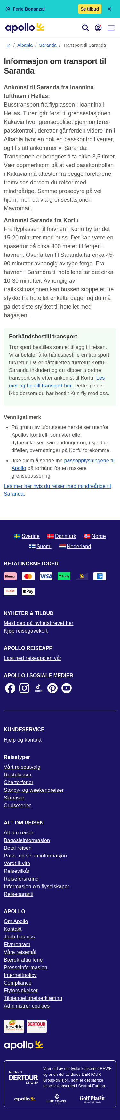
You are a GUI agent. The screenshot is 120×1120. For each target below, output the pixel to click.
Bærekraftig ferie (23, 959)
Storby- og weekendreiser (34, 790)
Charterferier (18, 782)
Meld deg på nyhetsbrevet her (38, 623)
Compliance (17, 983)
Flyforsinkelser (21, 990)
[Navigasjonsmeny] (111, 27)
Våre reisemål (20, 952)
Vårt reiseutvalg (22, 767)
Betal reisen (18, 848)
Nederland (75, 546)
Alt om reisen (19, 832)
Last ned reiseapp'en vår (32, 658)
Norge (95, 536)
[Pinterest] (52, 688)
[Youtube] (66, 688)
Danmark (61, 536)
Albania (25, 45)
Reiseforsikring (21, 878)
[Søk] (85, 27)
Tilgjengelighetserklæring (33, 998)
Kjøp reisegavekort (26, 631)
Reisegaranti (18, 894)
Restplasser (18, 774)
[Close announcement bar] (109, 9)
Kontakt (13, 929)
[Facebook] (10, 688)
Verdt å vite (17, 863)
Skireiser (14, 797)
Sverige (27, 536)
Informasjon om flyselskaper (36, 886)
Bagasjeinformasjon (27, 840)
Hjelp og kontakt (23, 740)
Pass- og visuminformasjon (35, 855)
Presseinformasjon (25, 967)
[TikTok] (38, 688)
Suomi (40, 546)
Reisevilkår (16, 871)
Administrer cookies (27, 1006)
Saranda (47, 45)
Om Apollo (16, 921)
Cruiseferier (17, 805)
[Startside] (24, 28)
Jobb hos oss (19, 936)
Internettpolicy (20, 975)
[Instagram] (24, 688)
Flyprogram (17, 944)
